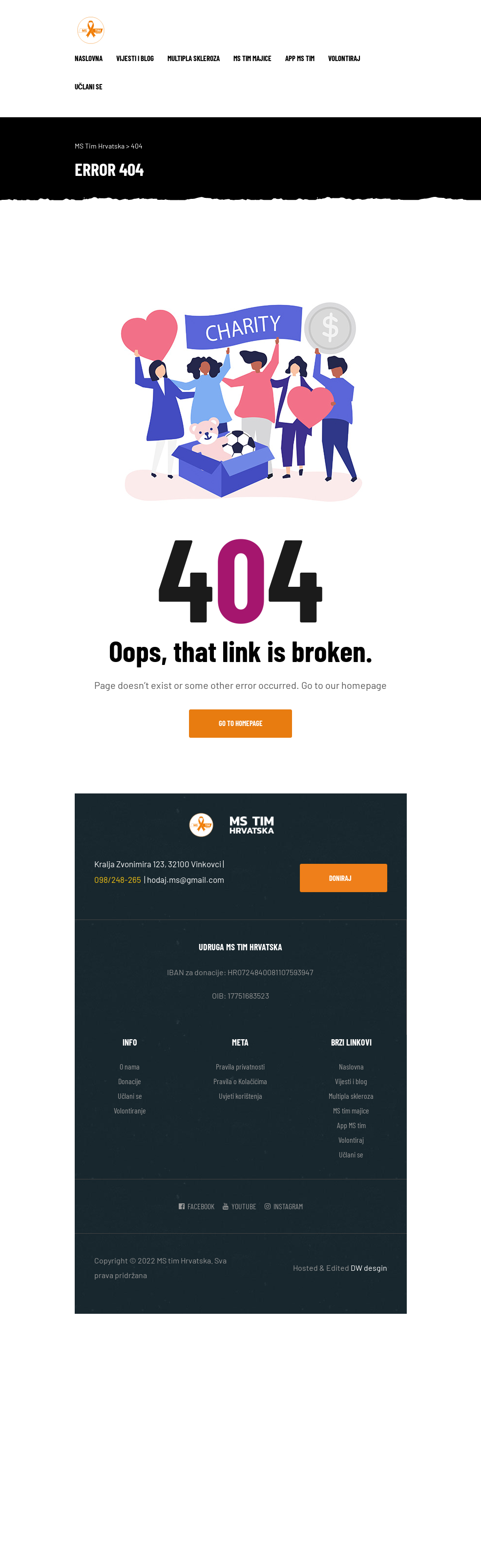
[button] (343, 878)
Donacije (129, 1081)
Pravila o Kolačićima (240, 1081)
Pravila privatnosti (240, 1066)
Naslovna (89, 58)
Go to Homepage (241, 723)
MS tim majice (252, 58)
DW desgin (369, 1267)
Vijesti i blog (135, 58)
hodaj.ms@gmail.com (185, 879)
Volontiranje (130, 1110)
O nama (130, 1066)
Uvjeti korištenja (240, 1095)
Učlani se (89, 86)
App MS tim (299, 58)
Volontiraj (344, 58)
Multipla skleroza (193, 58)
